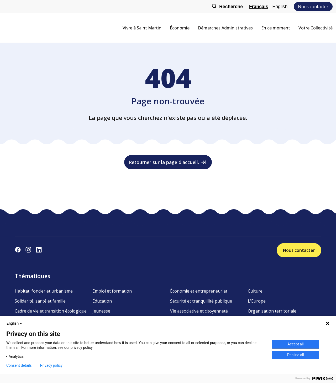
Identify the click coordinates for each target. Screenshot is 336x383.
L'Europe (257, 301)
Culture (255, 291)
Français (258, 6)
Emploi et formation (112, 291)
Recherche (227, 6)
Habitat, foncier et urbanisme (44, 291)
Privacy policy (51, 365)
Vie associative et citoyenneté (199, 311)
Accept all (295, 344)
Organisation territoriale (272, 311)
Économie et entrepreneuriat (198, 291)
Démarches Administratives (225, 28)
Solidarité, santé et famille (40, 301)
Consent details (19, 365)
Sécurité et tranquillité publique (201, 301)
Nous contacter (313, 6)
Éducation (102, 301)
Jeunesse (101, 311)
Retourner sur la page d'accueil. (168, 162)
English (279, 6)
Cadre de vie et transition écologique (51, 311)
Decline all (295, 355)
